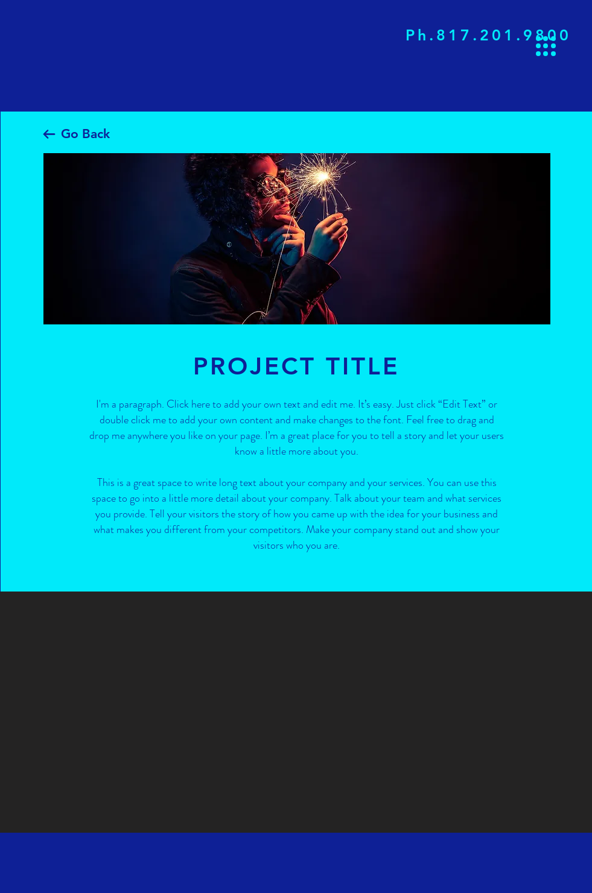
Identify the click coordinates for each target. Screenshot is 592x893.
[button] (546, 46)
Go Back (85, 133)
